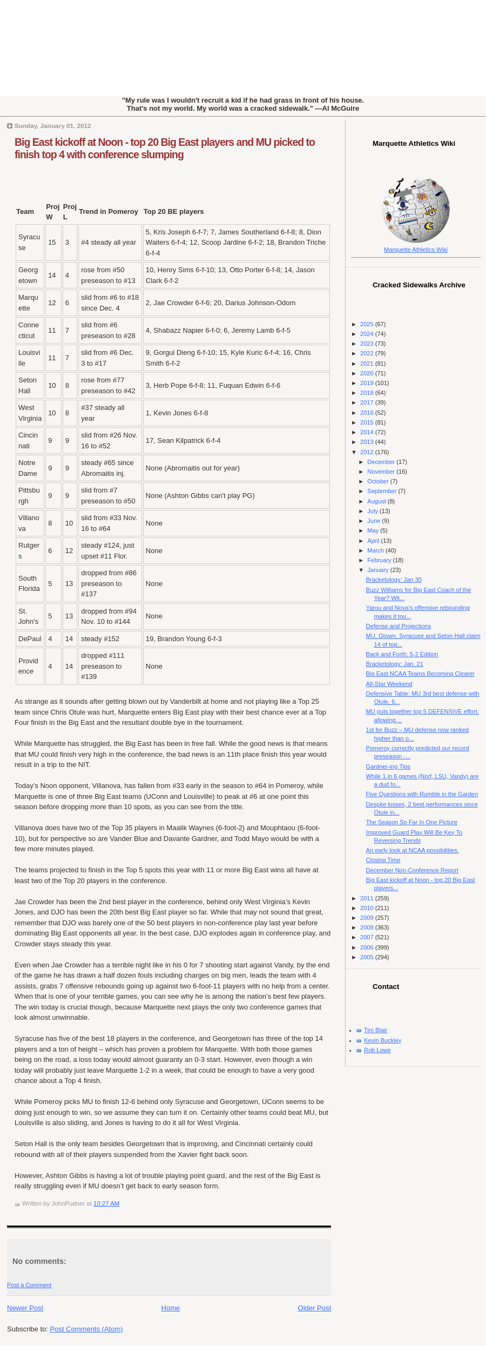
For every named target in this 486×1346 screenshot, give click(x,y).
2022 (367, 353)
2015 (367, 422)
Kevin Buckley (382, 1040)
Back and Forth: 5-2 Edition (402, 654)
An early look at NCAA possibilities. (412, 850)
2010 (367, 908)
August (377, 501)
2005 (367, 957)
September (382, 491)
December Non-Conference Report (412, 870)
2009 (367, 917)
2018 (367, 392)
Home (170, 1308)
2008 (367, 927)
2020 (367, 373)
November (381, 471)
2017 (367, 402)
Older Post (314, 1308)
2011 (367, 898)
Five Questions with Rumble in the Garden (422, 794)
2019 (367, 383)
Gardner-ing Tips (388, 766)
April (374, 540)
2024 (367, 334)
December (381, 462)
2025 (367, 324)
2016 (367, 412)
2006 (367, 947)
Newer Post (25, 1308)
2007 (367, 937)
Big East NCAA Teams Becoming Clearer (420, 673)
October (378, 481)
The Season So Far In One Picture (411, 822)
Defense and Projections (398, 626)
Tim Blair (375, 1030)
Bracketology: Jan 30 (394, 579)
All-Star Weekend (389, 684)
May (373, 530)
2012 (367, 452)
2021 (367, 363)
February (380, 560)
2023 (367, 343)
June (374, 520)
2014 (367, 432)
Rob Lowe (377, 1050)
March (376, 550)
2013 (367, 442)
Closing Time (383, 860)
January (378, 570)
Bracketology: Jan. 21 (394, 664)
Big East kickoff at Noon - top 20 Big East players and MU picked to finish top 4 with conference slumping (165, 148)
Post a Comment (29, 1285)
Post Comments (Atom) (86, 1329)
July (373, 511)
